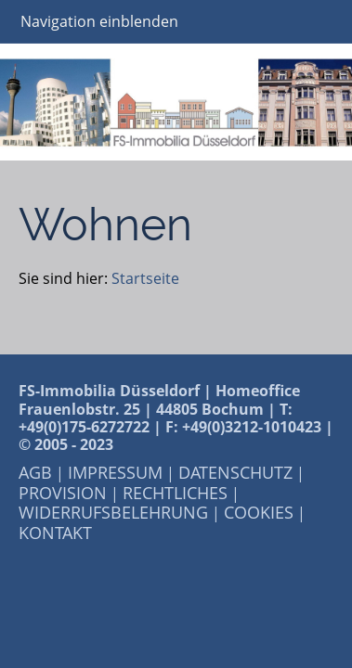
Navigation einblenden (99, 21)
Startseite (145, 278)
